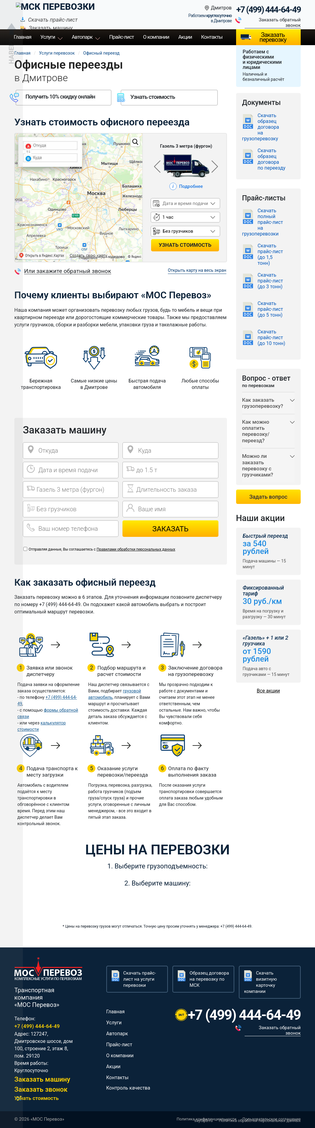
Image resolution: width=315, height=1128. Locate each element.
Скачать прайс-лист (119, 10)
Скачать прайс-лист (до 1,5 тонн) (270, 254)
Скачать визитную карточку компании (260, 982)
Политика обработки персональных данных (260, 1120)
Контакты (211, 37)
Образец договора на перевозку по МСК (209, 979)
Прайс (121, 37)
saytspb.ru (203, 1120)
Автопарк (82, 37)
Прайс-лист (119, 1044)
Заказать (170, 529)
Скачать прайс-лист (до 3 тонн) (270, 280)
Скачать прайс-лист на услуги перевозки (139, 979)
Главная (22, 53)
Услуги (48, 37)
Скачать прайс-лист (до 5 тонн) (270, 309)
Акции (185, 37)
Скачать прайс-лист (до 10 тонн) (271, 337)
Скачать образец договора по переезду (271, 159)
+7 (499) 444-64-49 (268, 10)
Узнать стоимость (36, 1098)
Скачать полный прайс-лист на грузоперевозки (262, 222)
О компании (156, 37)
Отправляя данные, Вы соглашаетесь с (102, 549)
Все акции (268, 691)
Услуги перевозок (57, 53)
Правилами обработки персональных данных (136, 549)
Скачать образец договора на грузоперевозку (260, 127)
